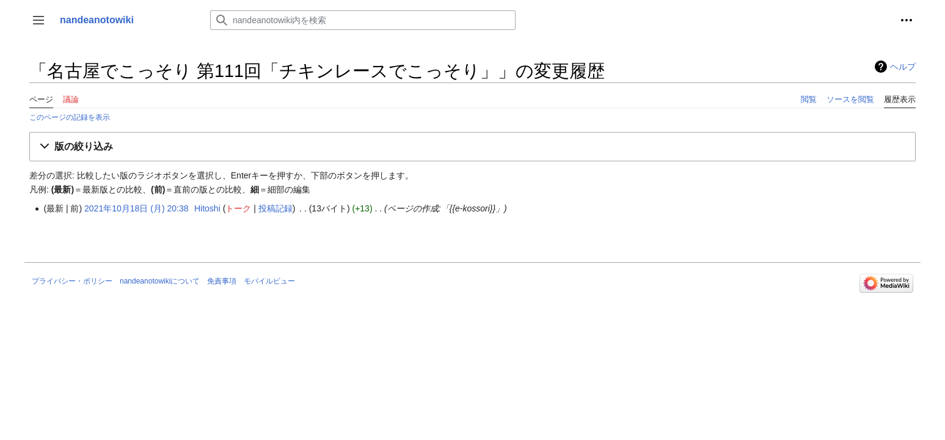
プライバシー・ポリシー (72, 281)
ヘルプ (903, 67)
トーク (238, 208)
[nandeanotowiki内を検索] (363, 20)
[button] (38, 20)
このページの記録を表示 (69, 117)
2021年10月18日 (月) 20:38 (136, 208)
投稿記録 (275, 208)
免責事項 (221, 281)
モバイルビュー (269, 281)
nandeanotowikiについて (160, 281)
